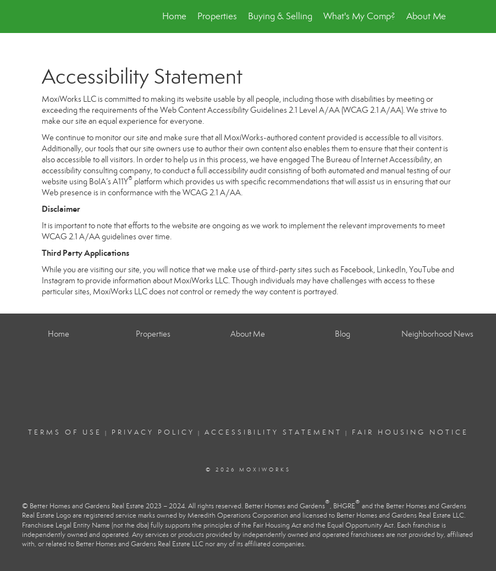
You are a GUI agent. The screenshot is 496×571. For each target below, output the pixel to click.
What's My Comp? (359, 16)
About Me (426, 16)
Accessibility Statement (273, 432)
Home (174, 16)
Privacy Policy (153, 432)
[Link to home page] (47, 16)
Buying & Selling (280, 16)
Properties (217, 16)
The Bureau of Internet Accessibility (371, 159)
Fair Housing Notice (410, 432)
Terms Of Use (65, 432)
